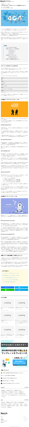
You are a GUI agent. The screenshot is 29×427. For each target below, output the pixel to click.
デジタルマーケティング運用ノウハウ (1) (20, 393)
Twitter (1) (21, 405)
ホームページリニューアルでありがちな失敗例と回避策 (10, 279)
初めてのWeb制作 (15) (21, 402)
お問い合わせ (2, 422)
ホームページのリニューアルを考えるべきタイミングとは (10, 273)
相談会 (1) (26, 405)
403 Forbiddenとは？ (12, 52)
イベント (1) (3, 396)
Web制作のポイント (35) (9, 402)
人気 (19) (15, 402)
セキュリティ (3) (3, 405)
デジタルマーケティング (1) (9, 393)
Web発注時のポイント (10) (17, 390)
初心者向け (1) (9, 407)
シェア (8, 287)
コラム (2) (3, 393)
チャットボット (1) (3, 407)
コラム (1, 416)
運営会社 (24, 416)
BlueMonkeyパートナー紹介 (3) (11, 405)
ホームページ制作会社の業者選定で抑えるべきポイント (10, 277)
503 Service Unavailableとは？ (13, 57)
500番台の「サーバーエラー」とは (11, 55)
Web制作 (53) (3, 390)
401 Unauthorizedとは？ (12, 51)
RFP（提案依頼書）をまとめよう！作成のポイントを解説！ (10, 275)
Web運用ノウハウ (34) (9, 390)
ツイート (22, 287)
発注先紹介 (2, 419)
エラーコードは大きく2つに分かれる (11, 47)
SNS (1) (17, 405)
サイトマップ (25, 421)
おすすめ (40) (3, 402)
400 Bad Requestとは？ (12, 50)
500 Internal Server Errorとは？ (13, 56)
